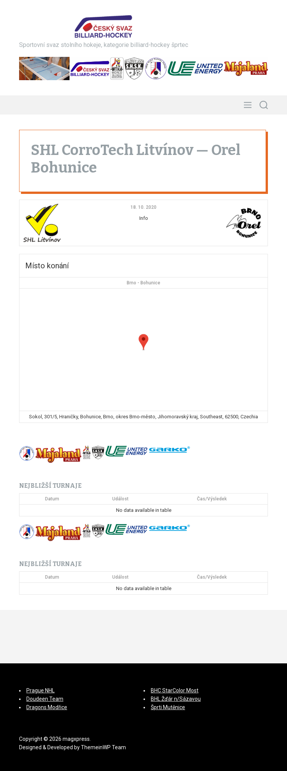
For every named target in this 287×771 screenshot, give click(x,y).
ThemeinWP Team (103, 747)
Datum (52, 499)
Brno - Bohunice (143, 282)
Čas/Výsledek (212, 499)
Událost (120, 499)
